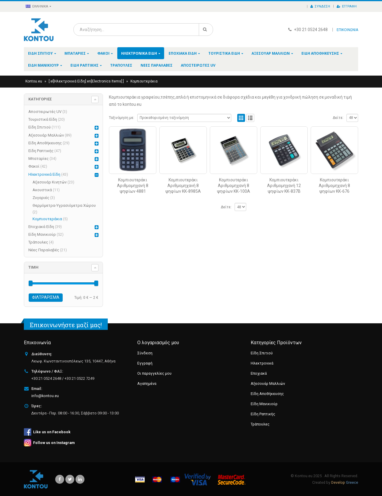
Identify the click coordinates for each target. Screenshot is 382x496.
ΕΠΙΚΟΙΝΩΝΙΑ (347, 30)
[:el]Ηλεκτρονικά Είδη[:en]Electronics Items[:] (86, 81)
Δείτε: (338, 118)
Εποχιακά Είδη (183, 53)
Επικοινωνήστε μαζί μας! (66, 325)
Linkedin (80, 479)
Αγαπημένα (146, 383)
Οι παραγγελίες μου (154, 373)
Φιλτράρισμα (45, 297)
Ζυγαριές (41, 197)
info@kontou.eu (45, 396)
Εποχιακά (259, 373)
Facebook (59, 479)
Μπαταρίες (75, 53)
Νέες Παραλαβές (156, 65)
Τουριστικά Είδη (224, 53)
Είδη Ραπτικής (84, 65)
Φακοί (103, 53)
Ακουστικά (42, 190)
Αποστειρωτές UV (198, 65)
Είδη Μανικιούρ (43, 65)
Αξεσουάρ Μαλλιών (271, 53)
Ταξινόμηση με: (121, 118)
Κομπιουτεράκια (47, 219)
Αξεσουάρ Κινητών (50, 182)
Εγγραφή (347, 6)
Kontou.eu (33, 81)
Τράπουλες (121, 65)
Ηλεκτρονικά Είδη (139, 53)
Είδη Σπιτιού (40, 53)
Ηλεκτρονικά (262, 363)
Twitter (69, 479)
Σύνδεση (320, 6)
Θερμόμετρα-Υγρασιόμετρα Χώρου (64, 205)
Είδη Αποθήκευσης (320, 53)
